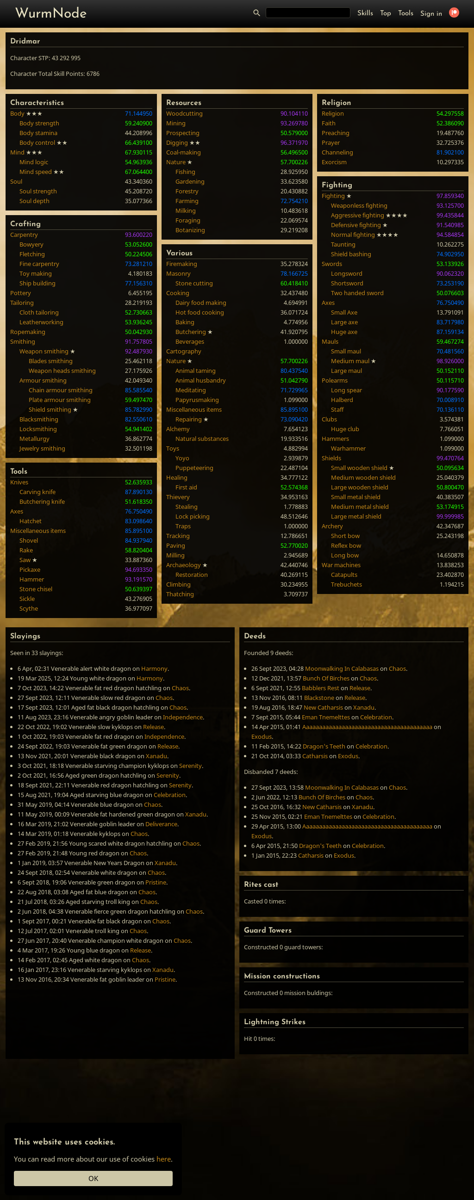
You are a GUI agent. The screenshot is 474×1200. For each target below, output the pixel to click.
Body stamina (38, 133)
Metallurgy (34, 438)
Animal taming (195, 370)
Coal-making (183, 152)
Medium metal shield (360, 506)
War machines (341, 565)
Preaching (335, 133)
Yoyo (182, 458)
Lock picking (192, 516)
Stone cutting (194, 283)
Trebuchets (346, 584)
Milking (185, 210)
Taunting (343, 244)
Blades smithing (51, 361)
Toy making (35, 273)
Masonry (178, 273)
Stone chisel (35, 589)
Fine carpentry (39, 264)
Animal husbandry (200, 380)
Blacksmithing (38, 419)
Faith (329, 123)
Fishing (185, 171)
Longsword (346, 273)
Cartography (183, 351)
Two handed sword (357, 293)
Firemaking (181, 264)
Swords (332, 264)
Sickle (27, 598)
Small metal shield (355, 497)
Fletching (32, 254)
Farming (187, 201)
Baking (184, 322)
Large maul (346, 370)
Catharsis (315, 756)
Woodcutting (184, 113)
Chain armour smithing (61, 390)
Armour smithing (43, 380)
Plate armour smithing (60, 400)
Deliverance (161, 824)
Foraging (187, 220)
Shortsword (347, 283)
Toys (172, 448)
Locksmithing (38, 429)
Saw (25, 560)
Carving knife (37, 492)
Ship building (37, 283)
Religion (333, 113)
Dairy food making (200, 302)
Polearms (335, 380)
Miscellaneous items (38, 530)
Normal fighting (353, 234)
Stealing (186, 506)
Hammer (31, 579)
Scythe (28, 608)
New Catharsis (323, 707)
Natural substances (202, 438)
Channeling (337, 152)
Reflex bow (346, 545)
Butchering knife (42, 501)
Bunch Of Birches (326, 678)
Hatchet (30, 521)
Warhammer (348, 448)
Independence (183, 717)
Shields (331, 458)
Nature (176, 162)
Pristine (155, 882)
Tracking (178, 536)
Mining (176, 123)
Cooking (177, 293)
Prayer (331, 142)
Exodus (261, 736)
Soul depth (34, 201)
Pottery (20, 293)
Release (153, 727)
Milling (175, 555)
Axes (16, 511)
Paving (175, 545)
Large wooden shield (359, 487)
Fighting (333, 196)
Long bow (345, 555)
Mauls (330, 341)
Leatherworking (41, 322)
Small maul (346, 351)
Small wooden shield (359, 468)
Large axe (344, 322)
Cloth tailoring (39, 312)
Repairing (188, 419)
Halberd (342, 400)
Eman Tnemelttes (326, 717)
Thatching (180, 594)
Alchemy (178, 429)
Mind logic (33, 162)
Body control (37, 142)
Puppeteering (194, 468)
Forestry (187, 191)
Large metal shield (356, 516)
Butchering (190, 332)
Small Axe (344, 312)
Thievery (178, 497)
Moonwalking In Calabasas (342, 668)
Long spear (346, 390)
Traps (183, 526)
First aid (186, 487)
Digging (177, 142)
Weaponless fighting (359, 205)
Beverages (189, 341)
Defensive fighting (356, 225)
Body (17, 113)
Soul (16, 181)
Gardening (190, 181)
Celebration (170, 795)
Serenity (190, 765)
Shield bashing (351, 254)
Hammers (335, 438)
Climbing (178, 584)
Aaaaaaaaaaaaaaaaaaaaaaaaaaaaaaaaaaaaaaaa (367, 727)
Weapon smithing (44, 351)
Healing (176, 477)
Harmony (154, 668)
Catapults (344, 574)
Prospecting (183, 133)
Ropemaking (27, 332)
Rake (26, 550)
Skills (365, 13)
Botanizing (190, 230)
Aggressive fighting (357, 215)
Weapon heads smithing (62, 370)
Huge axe (344, 332)
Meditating (190, 390)
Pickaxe (29, 569)
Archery (332, 526)
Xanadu (156, 756)
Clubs (329, 419)
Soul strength (38, 191)
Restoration (191, 574)
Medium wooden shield (363, 477)
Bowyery (31, 244)
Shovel (28, 540)
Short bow (345, 536)
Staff (337, 409)
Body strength (39, 123)
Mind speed (35, 171)
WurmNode (51, 14)
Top (385, 13)
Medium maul (350, 361)
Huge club (345, 429)
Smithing (22, 341)
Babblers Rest (320, 688)
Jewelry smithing (42, 448)
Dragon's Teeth (324, 746)
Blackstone (319, 697)
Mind (17, 152)
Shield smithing (50, 409)
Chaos (180, 688)
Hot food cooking (199, 312)
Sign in (431, 14)
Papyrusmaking (197, 400)
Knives (19, 482)
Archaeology (183, 565)
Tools (405, 13)
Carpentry (24, 234)
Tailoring (22, 302)
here (163, 1158)
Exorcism (334, 162)
